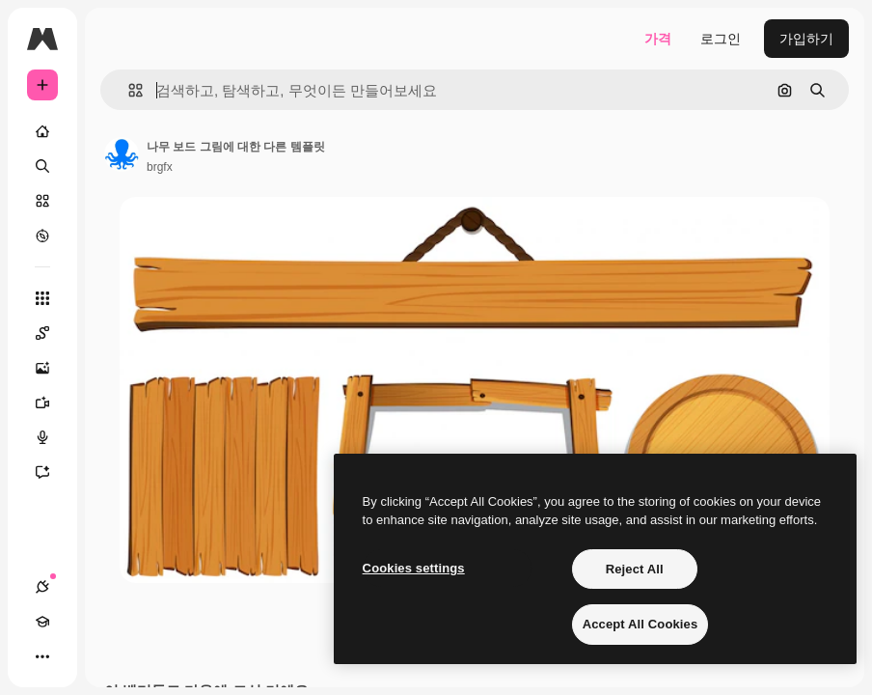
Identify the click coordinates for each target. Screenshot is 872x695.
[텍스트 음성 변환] (52, 437)
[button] (127, 90)
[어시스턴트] (52, 472)
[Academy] (42, 621)
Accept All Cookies (640, 624)
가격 (657, 38)
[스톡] (42, 200)
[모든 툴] (42, 298)
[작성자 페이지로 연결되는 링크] (121, 154)
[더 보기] (42, 656)
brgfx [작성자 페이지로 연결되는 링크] (160, 167)
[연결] (42, 586)
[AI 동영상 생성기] (52, 402)
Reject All (635, 569)
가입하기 (806, 38)
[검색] (42, 166)
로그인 (720, 38)
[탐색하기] (42, 235)
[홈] (42, 131)
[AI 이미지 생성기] (52, 367)
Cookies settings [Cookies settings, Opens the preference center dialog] (414, 568)
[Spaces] (52, 333)
